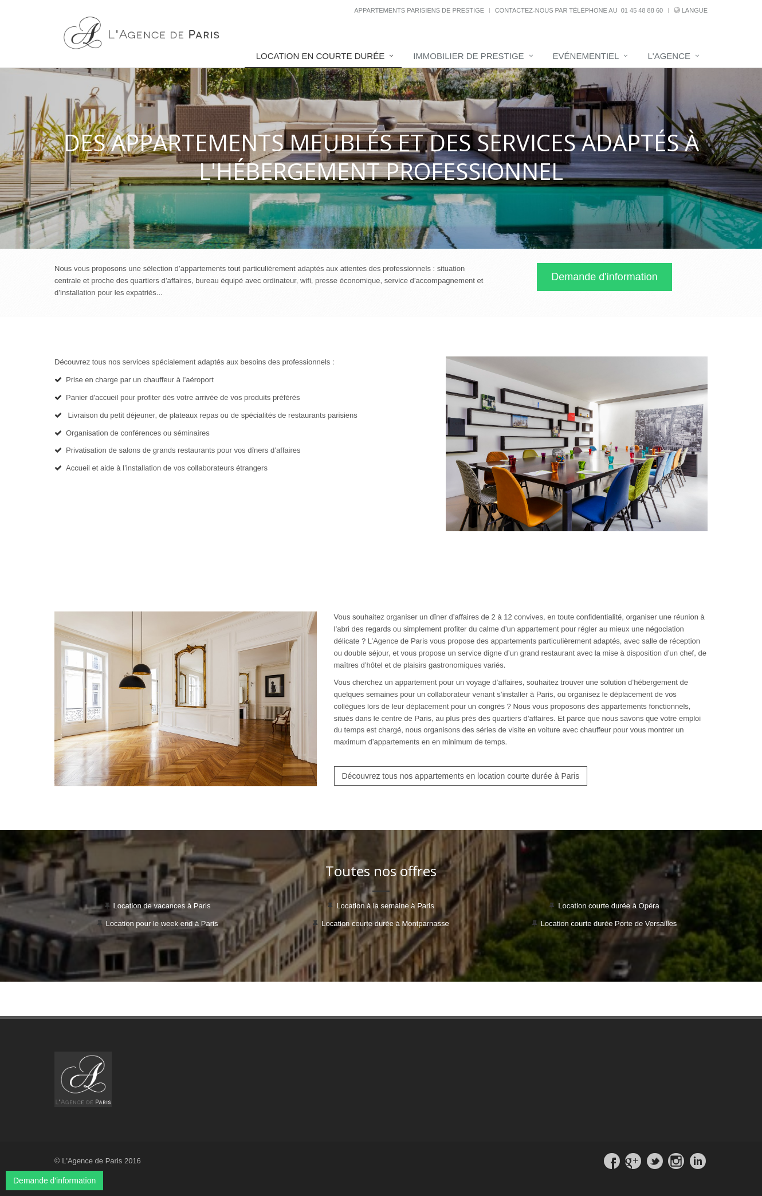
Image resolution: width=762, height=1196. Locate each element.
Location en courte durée (320, 56)
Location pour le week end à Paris (162, 923)
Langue (695, 10)
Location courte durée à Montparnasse (385, 923)
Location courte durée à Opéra (608, 905)
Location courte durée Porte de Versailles (609, 923)
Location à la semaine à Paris (385, 905)
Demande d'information (604, 277)
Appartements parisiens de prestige (419, 10)
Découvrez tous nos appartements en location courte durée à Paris (461, 776)
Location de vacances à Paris (162, 905)
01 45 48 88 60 (642, 10)
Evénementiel (586, 56)
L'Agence (668, 56)
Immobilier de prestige (468, 56)
